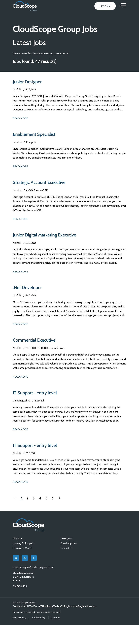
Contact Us (66, 548)
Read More (20, 118)
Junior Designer (27, 81)
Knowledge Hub (69, 543)
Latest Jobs (66, 538)
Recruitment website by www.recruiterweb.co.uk (37, 612)
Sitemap (55, 617)
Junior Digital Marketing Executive (44, 235)
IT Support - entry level (35, 392)
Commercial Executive (34, 340)
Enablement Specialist (34, 134)
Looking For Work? (22, 548)
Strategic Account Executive (39, 182)
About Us (17, 538)
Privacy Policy (19, 617)
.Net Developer (27, 287)
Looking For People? (23, 543)
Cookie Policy (38, 617)
